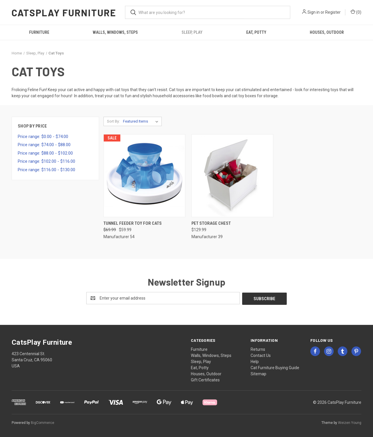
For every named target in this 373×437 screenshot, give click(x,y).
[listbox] (141, 121)
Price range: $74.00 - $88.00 (44, 144)
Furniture (39, 32)
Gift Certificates (205, 379)
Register (333, 12)
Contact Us (261, 355)
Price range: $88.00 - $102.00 (45, 153)
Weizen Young (349, 422)
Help (255, 361)
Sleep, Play (192, 32)
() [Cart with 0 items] (356, 12)
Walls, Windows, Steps (115, 32)
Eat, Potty (256, 32)
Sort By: (113, 121)
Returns (258, 348)
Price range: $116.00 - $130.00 (46, 169)
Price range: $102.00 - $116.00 (46, 161)
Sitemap (258, 373)
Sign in (313, 12)
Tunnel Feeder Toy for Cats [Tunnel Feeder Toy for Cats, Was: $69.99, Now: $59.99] (132, 223)
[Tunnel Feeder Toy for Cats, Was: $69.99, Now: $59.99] (144, 175)
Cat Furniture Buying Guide (275, 367)
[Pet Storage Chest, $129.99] (232, 175)
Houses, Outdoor (327, 32)
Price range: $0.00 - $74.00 (43, 136)
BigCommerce (42, 422)
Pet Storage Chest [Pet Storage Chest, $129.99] (211, 223)
